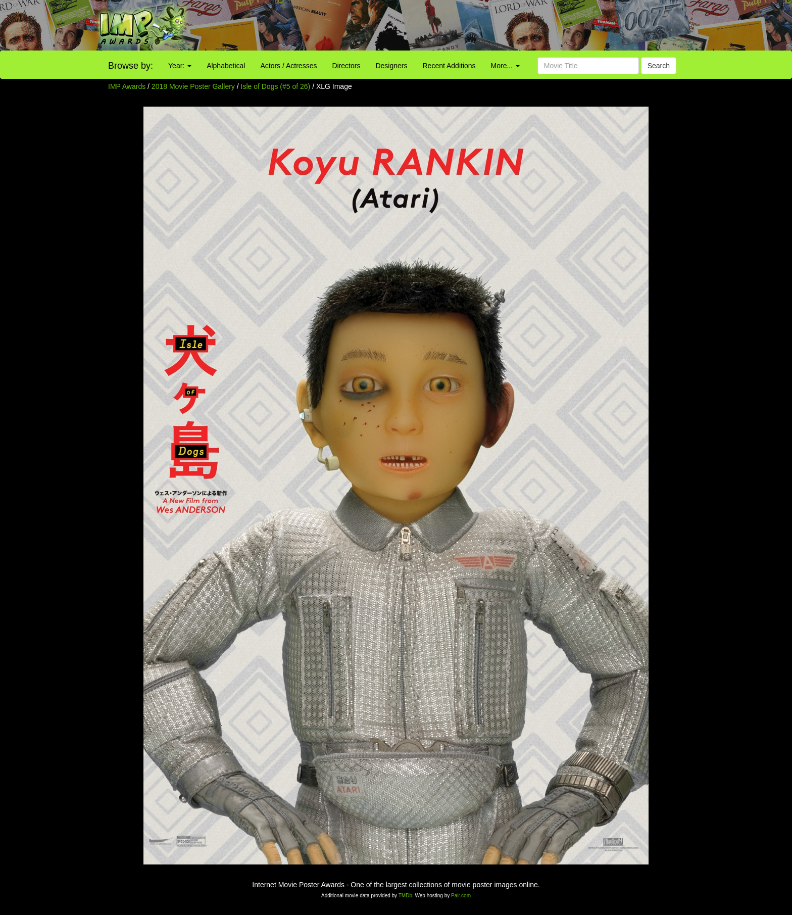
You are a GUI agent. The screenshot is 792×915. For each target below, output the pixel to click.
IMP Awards (126, 86)
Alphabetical (226, 66)
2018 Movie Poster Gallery (193, 86)
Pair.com (461, 895)
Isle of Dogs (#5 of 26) (276, 86)
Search (659, 66)
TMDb (405, 895)
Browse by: (130, 66)
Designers (391, 66)
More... (505, 66)
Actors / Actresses (288, 66)
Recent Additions (449, 66)
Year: (179, 66)
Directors (346, 66)
